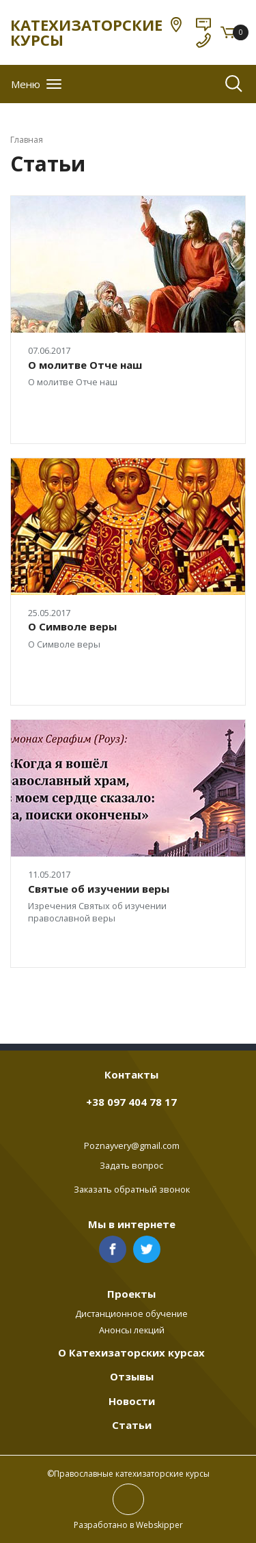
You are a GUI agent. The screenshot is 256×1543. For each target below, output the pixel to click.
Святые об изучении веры (98, 888)
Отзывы (132, 1376)
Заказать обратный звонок (132, 1189)
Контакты (131, 1074)
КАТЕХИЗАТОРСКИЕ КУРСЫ (86, 32)
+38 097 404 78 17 (131, 1102)
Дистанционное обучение (131, 1313)
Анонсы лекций (132, 1330)
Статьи (132, 1425)
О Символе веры (72, 626)
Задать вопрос (131, 1165)
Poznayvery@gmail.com (132, 1145)
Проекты (131, 1294)
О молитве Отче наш (85, 365)
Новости (132, 1401)
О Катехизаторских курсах (131, 1352)
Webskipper (159, 1525)
